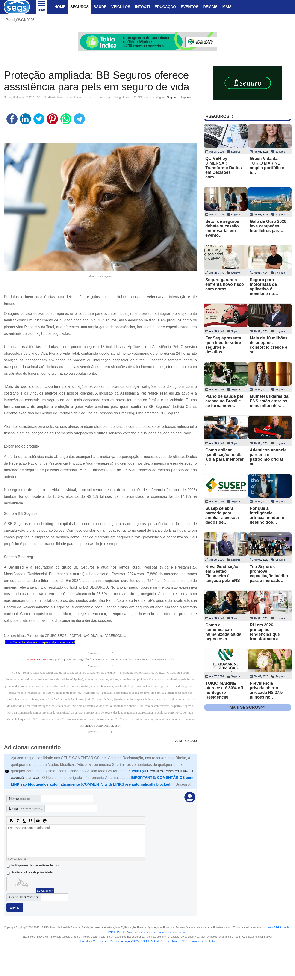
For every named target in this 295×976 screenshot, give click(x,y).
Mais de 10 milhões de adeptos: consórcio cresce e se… (269, 345)
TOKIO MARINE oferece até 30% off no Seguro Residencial (224, 690)
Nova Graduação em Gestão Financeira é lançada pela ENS (222, 573)
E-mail (25, 808)
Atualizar (47, 891)
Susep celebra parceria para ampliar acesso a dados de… (222, 515)
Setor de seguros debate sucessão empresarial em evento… (222, 228)
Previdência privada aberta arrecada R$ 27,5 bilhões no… (266, 690)
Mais (227, 7)
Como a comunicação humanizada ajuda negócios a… (223, 632)
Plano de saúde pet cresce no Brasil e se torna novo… (224, 401)
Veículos (120, 7)
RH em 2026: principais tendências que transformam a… (266, 632)
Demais (210, 7)
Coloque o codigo (23, 897)
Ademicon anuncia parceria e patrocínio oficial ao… (268, 457)
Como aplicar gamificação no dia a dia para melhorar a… (224, 457)
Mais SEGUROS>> (248, 707)
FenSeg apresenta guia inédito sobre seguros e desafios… (223, 345)
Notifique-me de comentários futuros (35, 865)
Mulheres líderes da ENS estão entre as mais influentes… (269, 401)
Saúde (100, 7)
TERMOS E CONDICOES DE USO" (101, 726)
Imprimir (186, 97)
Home (59, 7)
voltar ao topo (185, 741)
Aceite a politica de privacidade (32, 872)
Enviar (14, 907)
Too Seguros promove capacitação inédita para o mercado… (269, 573)
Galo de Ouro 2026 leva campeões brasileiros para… (268, 226)
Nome (20, 799)
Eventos (189, 7)
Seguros (79, 7)
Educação (165, 7)
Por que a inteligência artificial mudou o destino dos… (267, 515)
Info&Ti (142, 7)
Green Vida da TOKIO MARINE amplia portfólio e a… (267, 165)
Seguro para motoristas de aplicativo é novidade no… (264, 286)
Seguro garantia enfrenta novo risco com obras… (224, 284)
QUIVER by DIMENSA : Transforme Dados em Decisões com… (223, 167)
